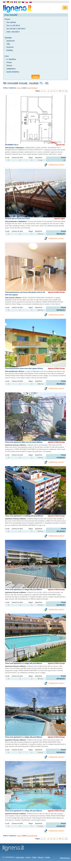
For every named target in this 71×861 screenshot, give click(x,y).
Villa (8, 44)
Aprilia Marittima (12, 72)
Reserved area (65, 858)
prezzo (19, 88)
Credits (47, 857)
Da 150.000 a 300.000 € (16, 29)
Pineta (9, 62)
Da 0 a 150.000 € (13, 25)
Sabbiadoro (11, 69)
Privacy (28, 857)
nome (24, 88)
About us (41, 857)
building (10, 50)
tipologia (34, 88)
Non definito (11, 22)
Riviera (9, 66)
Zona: (6, 56)
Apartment (10, 41)
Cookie (34, 857)
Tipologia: (8, 38)
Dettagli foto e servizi (56, 164)
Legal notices (20, 857)
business (10, 47)
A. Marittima (11, 59)
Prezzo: (7, 19)
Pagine (37, 91)
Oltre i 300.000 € (13, 32)
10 (66, 91)
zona (28, 88)
